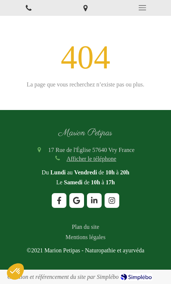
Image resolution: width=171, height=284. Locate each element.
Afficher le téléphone (91, 159)
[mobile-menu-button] (142, 7)
